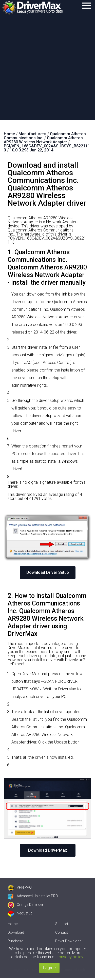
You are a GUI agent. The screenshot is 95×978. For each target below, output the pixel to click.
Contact (61, 932)
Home (12, 924)
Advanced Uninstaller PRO (33, 896)
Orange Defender (25, 904)
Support (61, 924)
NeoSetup (20, 913)
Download (16, 932)
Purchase (15, 941)
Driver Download (68, 941)
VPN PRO (20, 887)
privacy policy (71, 956)
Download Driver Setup (47, 572)
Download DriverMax (47, 850)
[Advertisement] (47, 70)
